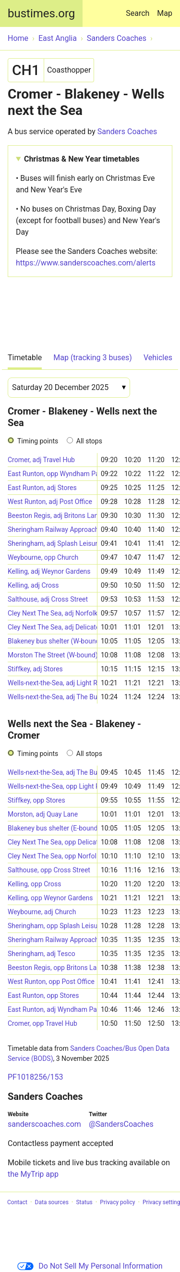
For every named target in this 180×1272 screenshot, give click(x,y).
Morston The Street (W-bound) (52, 655)
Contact (17, 1202)
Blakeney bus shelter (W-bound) (52, 641)
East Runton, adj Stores (42, 487)
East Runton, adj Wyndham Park (52, 1009)
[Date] (69, 388)
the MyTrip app (33, 1174)
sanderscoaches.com (44, 1124)
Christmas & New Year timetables (82, 159)
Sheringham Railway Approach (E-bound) (52, 940)
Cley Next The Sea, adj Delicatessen (52, 627)
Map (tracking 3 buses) (92, 357)
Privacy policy (117, 1202)
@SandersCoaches (121, 1124)
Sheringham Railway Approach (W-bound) (52, 529)
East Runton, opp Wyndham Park (52, 474)
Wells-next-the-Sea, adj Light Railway (52, 683)
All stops (89, 441)
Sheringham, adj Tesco (41, 953)
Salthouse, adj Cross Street (48, 599)
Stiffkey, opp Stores (36, 800)
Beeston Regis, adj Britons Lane (52, 515)
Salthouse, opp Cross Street (49, 870)
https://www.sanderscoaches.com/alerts (86, 262)
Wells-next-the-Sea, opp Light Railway (52, 786)
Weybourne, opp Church (43, 557)
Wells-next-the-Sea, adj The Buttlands (52, 697)
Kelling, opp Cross (34, 884)
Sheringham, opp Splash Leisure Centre (52, 926)
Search (139, 9)
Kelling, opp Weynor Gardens (50, 898)
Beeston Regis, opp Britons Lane (52, 967)
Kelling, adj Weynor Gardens (49, 571)
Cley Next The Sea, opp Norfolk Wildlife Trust (52, 856)
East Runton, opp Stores (43, 995)
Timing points (37, 441)
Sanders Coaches (127, 131)
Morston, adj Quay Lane (43, 814)
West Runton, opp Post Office (51, 981)
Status (84, 1202)
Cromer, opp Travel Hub (42, 1023)
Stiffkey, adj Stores (35, 669)
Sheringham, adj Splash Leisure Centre (52, 543)
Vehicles (158, 357)
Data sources (52, 1202)
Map (164, 13)
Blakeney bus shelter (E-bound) (52, 828)
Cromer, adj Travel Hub (41, 460)
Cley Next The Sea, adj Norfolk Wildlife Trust (52, 613)
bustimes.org (41, 13)
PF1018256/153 (35, 1077)
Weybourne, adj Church (42, 912)
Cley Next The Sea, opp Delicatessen (52, 842)
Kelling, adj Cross (33, 585)
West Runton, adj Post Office (50, 501)
